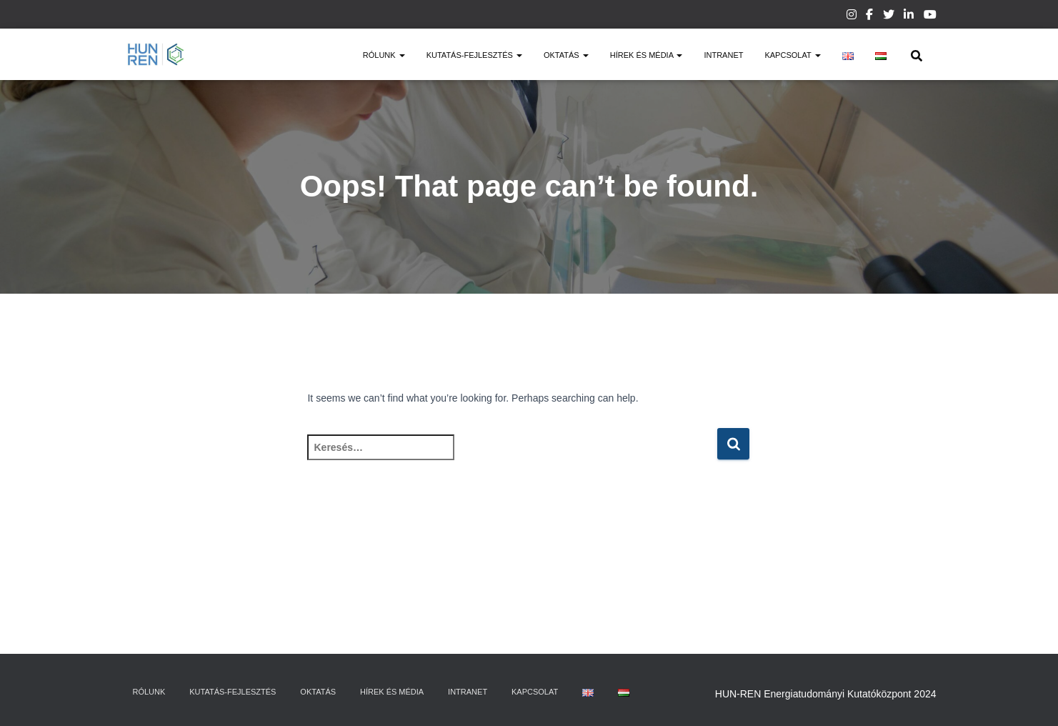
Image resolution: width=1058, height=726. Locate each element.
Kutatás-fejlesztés (474, 55)
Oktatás (566, 55)
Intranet (723, 55)
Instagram (852, 16)
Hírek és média (646, 55)
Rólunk (384, 55)
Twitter (888, 16)
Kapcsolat (792, 55)
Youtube (930, 16)
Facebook (869, 16)
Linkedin (909, 16)
